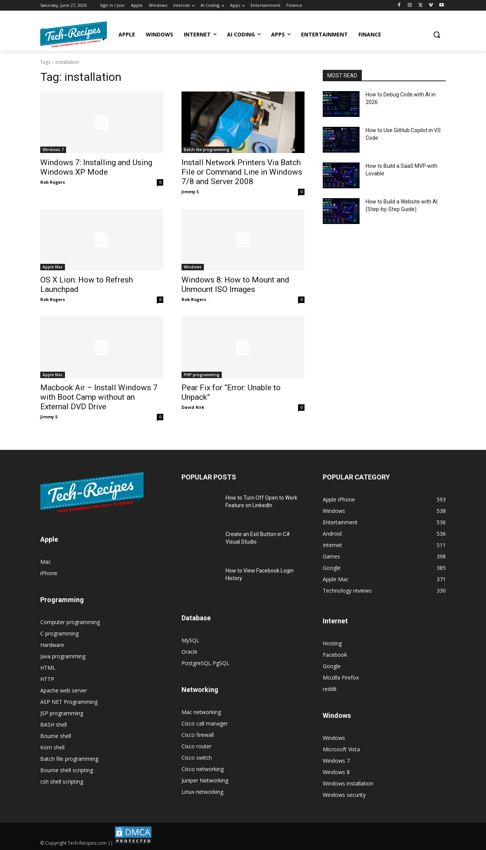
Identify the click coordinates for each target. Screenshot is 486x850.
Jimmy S (190, 191)
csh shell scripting (61, 781)
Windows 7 (53, 149)
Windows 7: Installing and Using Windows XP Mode (96, 167)
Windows (193, 267)
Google (332, 666)
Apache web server (63, 690)
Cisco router (196, 746)
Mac (45, 561)
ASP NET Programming (69, 701)
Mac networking (201, 712)
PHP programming (201, 374)
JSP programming (61, 713)
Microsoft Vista (341, 749)
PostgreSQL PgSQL (205, 663)
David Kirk (192, 407)
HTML (47, 667)
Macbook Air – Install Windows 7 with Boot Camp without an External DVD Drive (99, 397)
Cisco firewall (197, 734)
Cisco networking (202, 769)
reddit (330, 688)
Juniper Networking (204, 780)
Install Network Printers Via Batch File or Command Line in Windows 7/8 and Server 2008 (241, 172)
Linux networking (202, 791)
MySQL (190, 640)
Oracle (189, 651)
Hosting (332, 643)
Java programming (62, 656)
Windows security (344, 794)
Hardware (52, 644)
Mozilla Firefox (341, 677)
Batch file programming (206, 149)
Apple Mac (53, 267)
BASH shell (53, 724)
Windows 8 (336, 772)
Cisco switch (196, 757)
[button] (437, 34)
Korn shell (52, 747)
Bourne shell (55, 736)
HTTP (47, 679)
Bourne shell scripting (66, 770)
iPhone (48, 573)
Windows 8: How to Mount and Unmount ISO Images (235, 284)
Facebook (335, 654)
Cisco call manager (204, 723)
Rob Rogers (52, 182)
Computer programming (70, 622)
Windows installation (348, 783)
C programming (59, 633)
